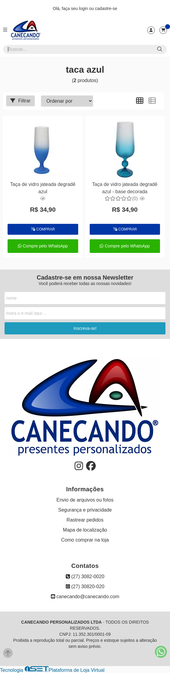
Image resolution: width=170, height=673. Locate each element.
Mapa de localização (85, 529)
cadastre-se (106, 8)
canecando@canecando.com (85, 596)
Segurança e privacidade (85, 509)
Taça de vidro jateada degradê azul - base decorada (124, 188)
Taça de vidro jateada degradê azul (42, 188)
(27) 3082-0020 (85, 576)
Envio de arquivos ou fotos (85, 499)
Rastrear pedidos (85, 519)
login (84, 8)
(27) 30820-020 (85, 586)
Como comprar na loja (85, 539)
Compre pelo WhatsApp (43, 246)
